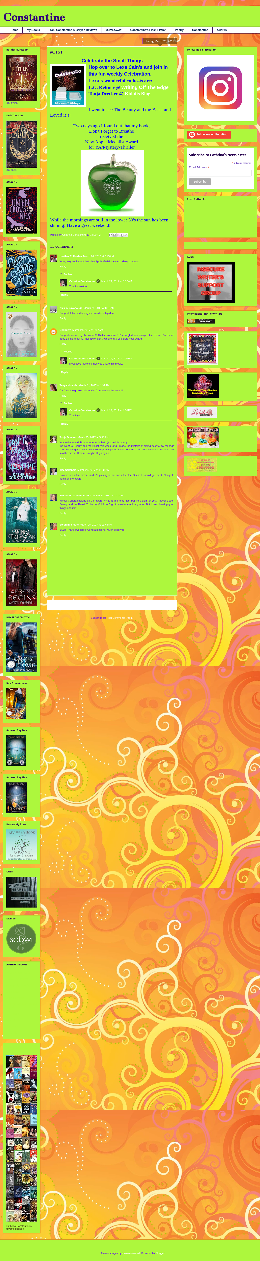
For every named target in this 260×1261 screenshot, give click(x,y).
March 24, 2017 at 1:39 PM (94, 385)
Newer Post (58, 605)
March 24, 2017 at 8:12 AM (99, 307)
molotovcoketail (131, 1253)
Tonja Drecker (68, 437)
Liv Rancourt (14, 1013)
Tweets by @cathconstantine (204, 244)
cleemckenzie (68, 469)
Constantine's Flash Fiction (148, 30)
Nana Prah (13, 1020)
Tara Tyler (12, 1032)
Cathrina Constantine (82, 281)
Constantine (34, 17)
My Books (33, 30)
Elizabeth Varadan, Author (75, 495)
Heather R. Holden (71, 256)
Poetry (179, 30)
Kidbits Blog (137, 93)
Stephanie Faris (69, 524)
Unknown (65, 329)
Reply (63, 266)
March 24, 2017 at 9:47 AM (87, 329)
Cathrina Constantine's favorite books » (19, 1227)
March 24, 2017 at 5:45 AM (98, 256)
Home (14, 30)
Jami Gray (12, 991)
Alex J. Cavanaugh (71, 307)
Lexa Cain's (130, 67)
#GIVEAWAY (114, 30)
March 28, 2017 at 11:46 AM (96, 524)
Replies (68, 274)
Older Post (167, 605)
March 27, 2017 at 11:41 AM (93, 469)
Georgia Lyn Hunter (18, 985)
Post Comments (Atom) (120, 617)
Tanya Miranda (68, 385)
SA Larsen (12, 1026)
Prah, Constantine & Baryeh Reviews (72, 30)
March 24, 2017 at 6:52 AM (116, 281)
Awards (222, 30)
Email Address (199, 167)
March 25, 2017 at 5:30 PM (93, 437)
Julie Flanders (15, 998)
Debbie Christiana (17, 978)
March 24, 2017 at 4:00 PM (116, 358)
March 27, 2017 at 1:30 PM (108, 495)
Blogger (160, 1253)
